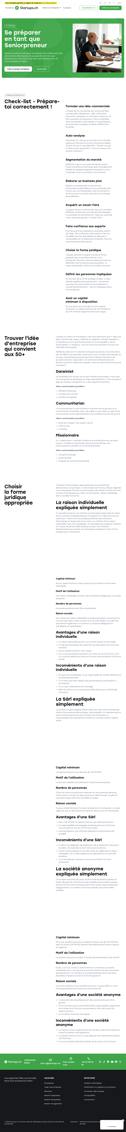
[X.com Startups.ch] (120, 1061)
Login (119, 3)
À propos (67, 8)
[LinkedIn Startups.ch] (108, 1061)
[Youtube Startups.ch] (112, 1061)
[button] (51, 7)
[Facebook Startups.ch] (116, 1061)
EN (109, 3)
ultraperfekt (8, 1124)
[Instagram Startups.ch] (100, 1061)
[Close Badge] (123, 1120)
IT (113, 3)
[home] (21, 8)
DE (100, 3)
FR (105, 3)
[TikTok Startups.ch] (104, 1061)
